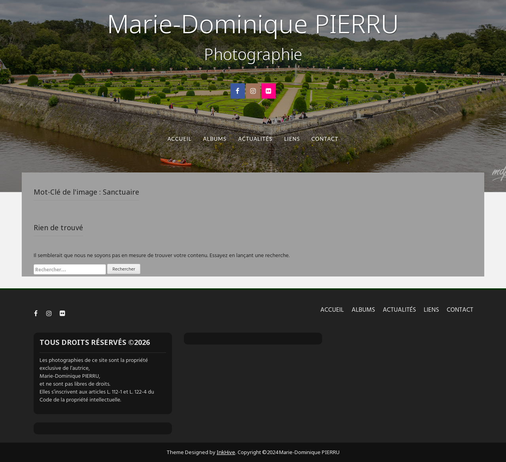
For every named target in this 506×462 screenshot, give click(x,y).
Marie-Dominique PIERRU (253, 23)
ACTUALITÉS (255, 139)
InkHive (226, 452)
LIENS (292, 139)
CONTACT (325, 139)
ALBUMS (215, 139)
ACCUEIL (180, 139)
